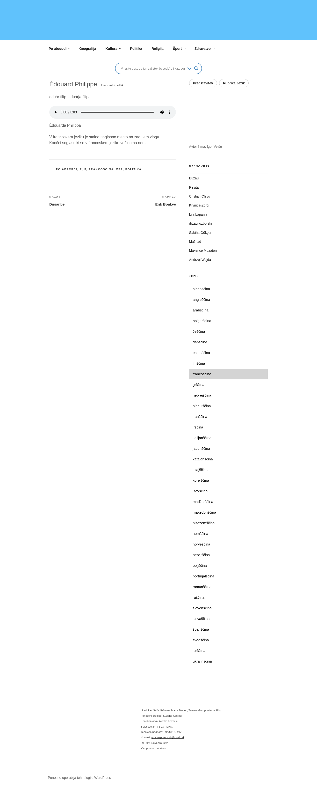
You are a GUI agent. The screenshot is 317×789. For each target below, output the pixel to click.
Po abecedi (60, 49)
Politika (136, 49)
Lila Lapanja (198, 214)
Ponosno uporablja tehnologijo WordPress (79, 778)
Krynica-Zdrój (199, 205)
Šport (180, 49)
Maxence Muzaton (203, 250)
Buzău (194, 178)
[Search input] (153, 68)
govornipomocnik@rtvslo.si (167, 737)
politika (133, 169)
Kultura (113, 49)
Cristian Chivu (199, 196)
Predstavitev (203, 83)
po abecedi (66, 169)
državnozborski (200, 223)
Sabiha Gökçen (200, 233)
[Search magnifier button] (196, 68)
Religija (157, 49)
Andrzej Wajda (200, 260)
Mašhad (195, 241)
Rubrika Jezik (234, 83)
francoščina (101, 169)
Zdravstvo (205, 49)
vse (119, 169)
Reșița (194, 187)
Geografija (87, 49)
